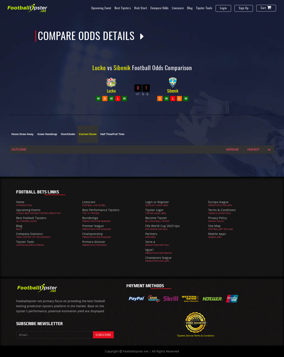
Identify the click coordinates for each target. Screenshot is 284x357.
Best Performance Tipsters (100, 210)
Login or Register (157, 202)
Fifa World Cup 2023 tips (162, 226)
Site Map (214, 226)
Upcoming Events (28, 210)
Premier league (93, 226)
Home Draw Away (23, 134)
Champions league (158, 258)
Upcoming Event (101, 8)
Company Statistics (29, 234)
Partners (151, 234)
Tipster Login (154, 210)
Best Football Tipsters (31, 218)
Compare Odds (160, 8)
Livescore (178, 8)
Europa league (218, 202)
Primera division (93, 242)
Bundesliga (90, 218)
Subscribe (103, 335)
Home (20, 202)
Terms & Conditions (222, 210)
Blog (190, 8)
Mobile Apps (217, 234)
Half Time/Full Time (112, 134)
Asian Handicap (47, 134)
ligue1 (149, 250)
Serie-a (150, 242)
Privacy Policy (217, 218)
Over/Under (68, 134)
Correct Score (88, 134)
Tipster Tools (204, 8)
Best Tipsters (123, 8)
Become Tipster (156, 218)
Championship (92, 234)
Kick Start (140, 8)
